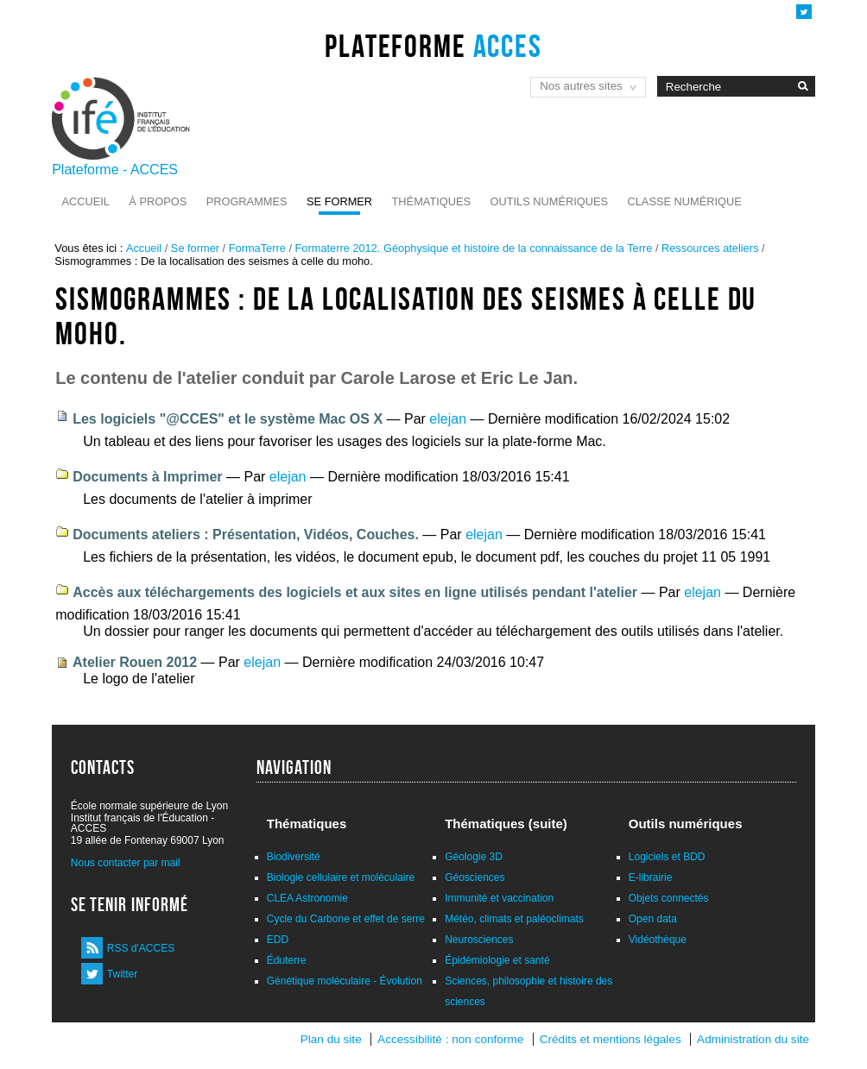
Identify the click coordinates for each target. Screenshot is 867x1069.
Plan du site (331, 1039)
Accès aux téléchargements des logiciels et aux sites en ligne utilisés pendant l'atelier (355, 592)
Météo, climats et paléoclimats (514, 919)
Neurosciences (479, 940)
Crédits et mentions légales (610, 1039)
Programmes (247, 201)
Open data (653, 919)
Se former (339, 201)
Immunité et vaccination (499, 898)
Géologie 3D (474, 857)
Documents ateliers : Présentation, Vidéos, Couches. (246, 534)
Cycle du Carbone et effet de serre (346, 919)
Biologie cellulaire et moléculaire (341, 877)
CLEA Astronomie (307, 898)
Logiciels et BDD (667, 857)
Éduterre (287, 960)
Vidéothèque (658, 940)
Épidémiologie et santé (497, 960)
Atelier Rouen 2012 (135, 662)
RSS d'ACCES (140, 948)
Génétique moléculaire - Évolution (344, 981)
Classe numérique (685, 201)
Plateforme (433, 45)
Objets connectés (669, 898)
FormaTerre (257, 248)
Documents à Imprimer (147, 476)
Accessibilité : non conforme (450, 1039)
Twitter (122, 974)
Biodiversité (293, 857)
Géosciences (474, 877)
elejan (447, 419)
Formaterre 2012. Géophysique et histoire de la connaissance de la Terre (474, 248)
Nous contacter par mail (125, 863)
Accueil (85, 201)
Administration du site (753, 1039)
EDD (277, 940)
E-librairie (651, 877)
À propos (158, 201)
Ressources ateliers (709, 248)
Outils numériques (549, 201)
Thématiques (431, 201)
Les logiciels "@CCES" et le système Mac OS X (228, 419)
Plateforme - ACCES (115, 169)
